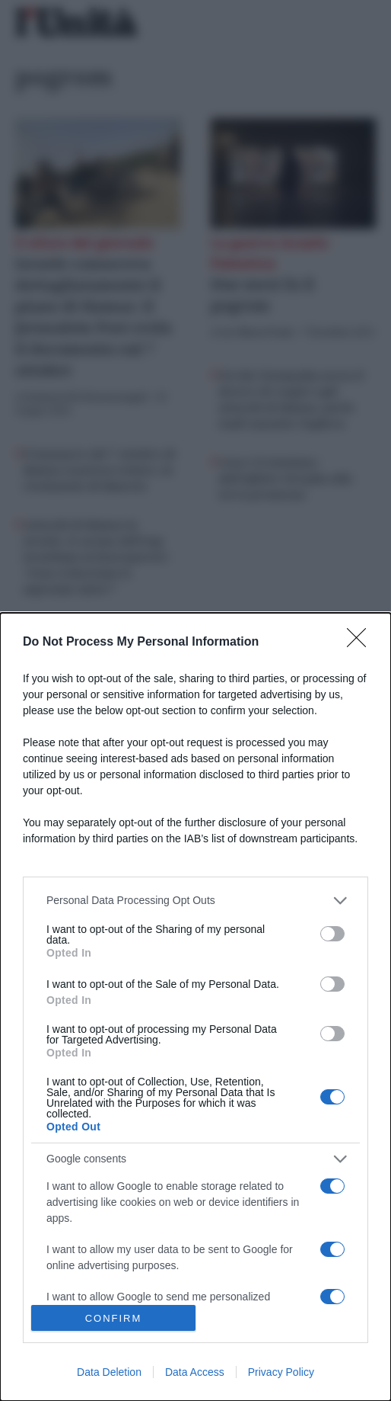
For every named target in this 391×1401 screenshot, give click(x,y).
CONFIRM (113, 1317)
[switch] (332, 933)
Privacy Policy (281, 1372)
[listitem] (195, 901)
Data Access (194, 1372)
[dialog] (195, 1007)
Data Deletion (109, 1372)
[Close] (361, 642)
